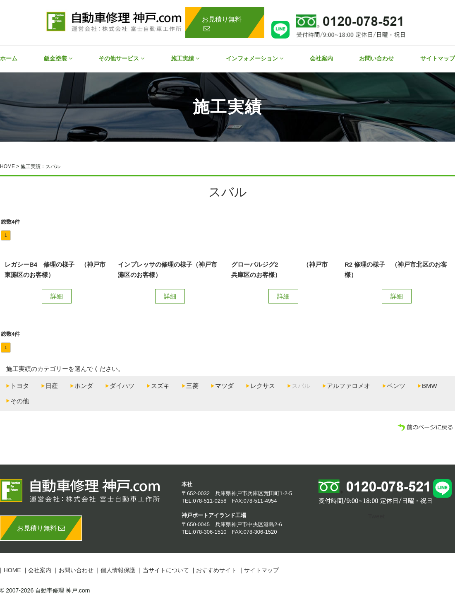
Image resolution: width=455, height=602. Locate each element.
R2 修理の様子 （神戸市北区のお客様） (396, 270)
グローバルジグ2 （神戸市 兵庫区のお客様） (282, 270)
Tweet (376, 516)
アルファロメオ (348, 385)
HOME (7, 166)
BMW (429, 385)
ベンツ (396, 385)
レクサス (262, 385)
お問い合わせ (376, 58)
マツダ (224, 385)
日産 (52, 385)
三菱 (192, 385)
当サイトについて (166, 570)
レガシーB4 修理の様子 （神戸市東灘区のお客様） (55, 270)
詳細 (56, 296)
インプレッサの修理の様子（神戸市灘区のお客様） (167, 270)
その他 (19, 401)
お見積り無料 (222, 23)
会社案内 (321, 58)
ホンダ (83, 385)
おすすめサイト (216, 570)
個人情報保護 (118, 570)
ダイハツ (122, 385)
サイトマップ (437, 58)
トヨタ (19, 385)
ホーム (8, 58)
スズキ (160, 385)
